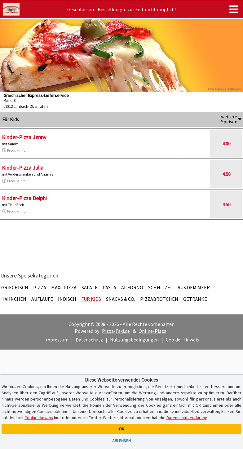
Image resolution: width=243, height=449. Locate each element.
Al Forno (132, 287)
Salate (90, 287)
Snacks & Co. (120, 299)
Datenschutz (89, 340)
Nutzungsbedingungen (134, 340)
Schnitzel (160, 287)
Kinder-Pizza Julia (22, 167)
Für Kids (91, 299)
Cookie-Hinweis (182, 340)
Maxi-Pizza (64, 287)
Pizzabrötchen (159, 299)
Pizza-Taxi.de (116, 331)
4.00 (226, 143)
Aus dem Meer (194, 287)
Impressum (56, 340)
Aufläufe (42, 299)
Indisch (67, 299)
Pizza (39, 287)
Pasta (109, 287)
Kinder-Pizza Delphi (24, 198)
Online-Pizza (152, 331)
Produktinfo (13, 150)
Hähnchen (13, 299)
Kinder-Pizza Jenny (24, 137)
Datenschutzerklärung (186, 417)
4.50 (226, 174)
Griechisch (14, 287)
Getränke (195, 299)
